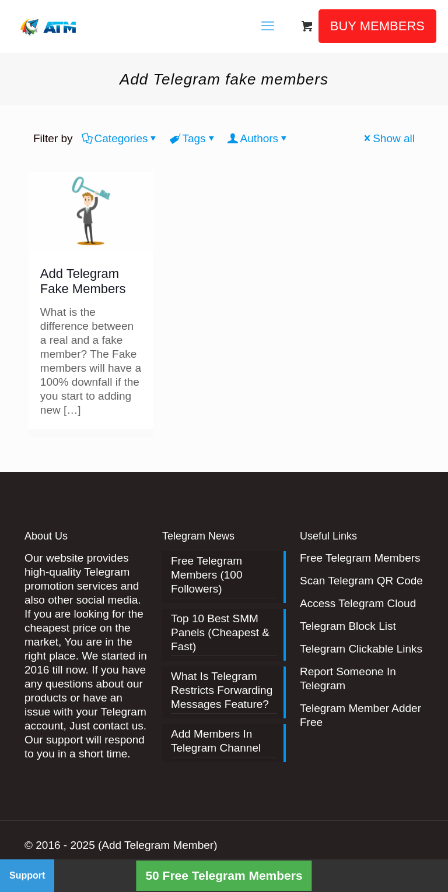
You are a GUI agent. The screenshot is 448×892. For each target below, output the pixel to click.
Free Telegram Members (360, 558)
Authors (258, 138)
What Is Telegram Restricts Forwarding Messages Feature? (221, 690)
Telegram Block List (348, 626)
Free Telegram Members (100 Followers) (207, 575)
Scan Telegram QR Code (361, 580)
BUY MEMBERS (377, 26)
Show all (388, 138)
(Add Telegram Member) (158, 845)
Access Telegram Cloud (358, 603)
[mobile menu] (268, 26)
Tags (192, 138)
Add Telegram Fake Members (83, 281)
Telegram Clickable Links (361, 649)
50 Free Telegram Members (223, 875)
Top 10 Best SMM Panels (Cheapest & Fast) (220, 632)
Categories (120, 138)
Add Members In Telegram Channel (216, 741)
